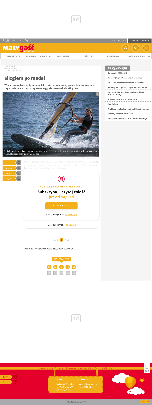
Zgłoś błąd (145, 402)
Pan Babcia (113, 104)
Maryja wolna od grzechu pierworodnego (127, 118)
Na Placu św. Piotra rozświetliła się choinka (128, 109)
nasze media (118, 40)
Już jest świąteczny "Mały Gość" (123, 99)
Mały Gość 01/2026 (139, 40)
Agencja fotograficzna (85, 368)
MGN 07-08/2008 (10, 68)
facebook (3, 41)
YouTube (7, 41)
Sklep (33, 40)
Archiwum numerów (46, 368)
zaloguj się (71, 224)
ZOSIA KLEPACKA (65, 248)
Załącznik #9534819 (117, 73)
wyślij (9, 178)
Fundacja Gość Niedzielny (103, 368)
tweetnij (9, 168)
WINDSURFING (49, 248)
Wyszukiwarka (136, 48)
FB (9, 162)
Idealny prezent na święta (120, 113)
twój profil (125, 48)
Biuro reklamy (71, 368)
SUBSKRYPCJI (71, 214)
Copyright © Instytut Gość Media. (76, 401)
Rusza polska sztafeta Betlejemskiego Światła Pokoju (126, 93)
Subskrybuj (61, 205)
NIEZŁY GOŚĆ (35, 248)
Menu (146, 48)
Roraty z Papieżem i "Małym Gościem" (126, 82)
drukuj (9, 173)
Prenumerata (59, 368)
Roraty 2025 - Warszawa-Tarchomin (125, 78)
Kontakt (16, 40)
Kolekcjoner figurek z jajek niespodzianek (127, 87)
